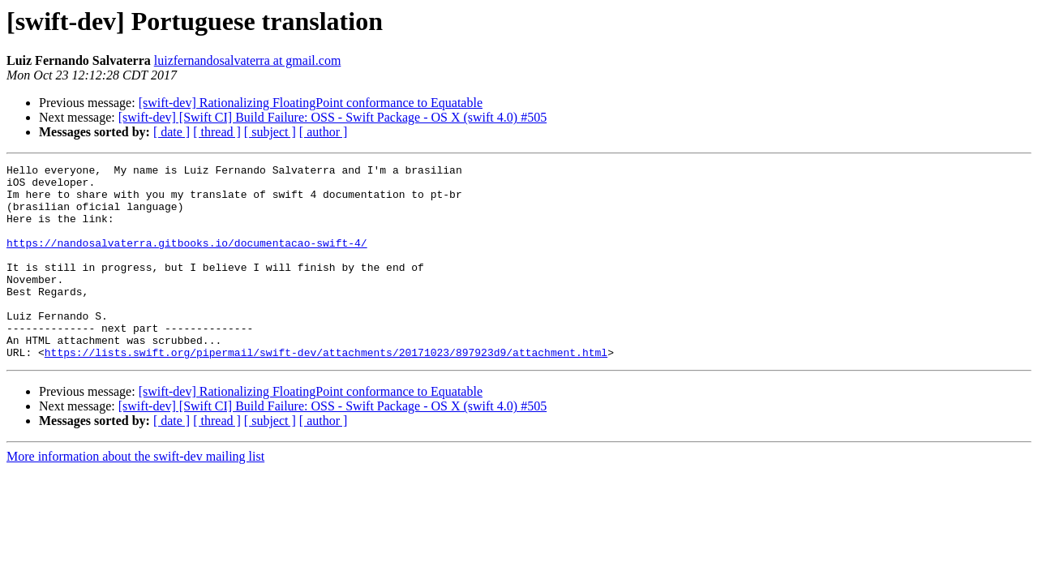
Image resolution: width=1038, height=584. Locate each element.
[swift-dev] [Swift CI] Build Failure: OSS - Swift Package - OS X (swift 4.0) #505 (332, 117)
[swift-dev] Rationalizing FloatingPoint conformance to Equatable (311, 103)
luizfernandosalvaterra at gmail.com (247, 60)
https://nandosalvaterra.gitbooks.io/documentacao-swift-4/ (186, 259)
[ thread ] (217, 132)
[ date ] (171, 132)
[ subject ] (270, 132)
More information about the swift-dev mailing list (135, 495)
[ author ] (323, 132)
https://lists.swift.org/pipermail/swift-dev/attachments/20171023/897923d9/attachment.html (326, 391)
